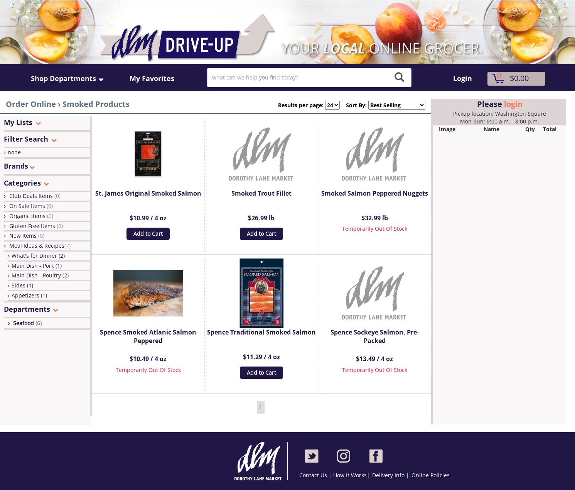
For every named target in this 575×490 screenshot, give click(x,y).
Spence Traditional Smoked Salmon (261, 332)
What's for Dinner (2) (38, 255)
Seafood (27, 323)
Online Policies (430, 475)
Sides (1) (22, 285)
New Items (26, 235)
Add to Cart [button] (148, 233)
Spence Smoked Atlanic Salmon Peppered (148, 336)
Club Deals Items (35, 195)
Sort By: (353, 105)
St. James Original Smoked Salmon (148, 193)
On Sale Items (31, 206)
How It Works (350, 475)
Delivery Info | (390, 475)
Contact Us (314, 475)
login (513, 104)
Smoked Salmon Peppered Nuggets (374, 193)
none (14, 152)
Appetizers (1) (29, 295)
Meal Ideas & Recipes (40, 245)
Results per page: (301, 105)
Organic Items (31, 216)
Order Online (31, 104)
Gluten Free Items (36, 226)
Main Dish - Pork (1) (37, 265)
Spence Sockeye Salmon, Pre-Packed (374, 336)
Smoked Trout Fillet (261, 193)
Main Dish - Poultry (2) (40, 275)
